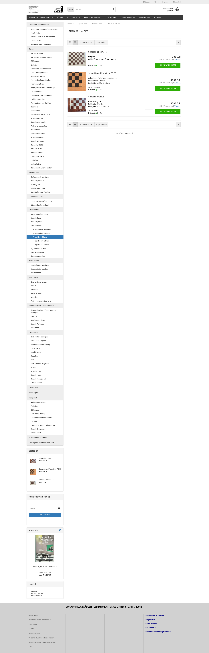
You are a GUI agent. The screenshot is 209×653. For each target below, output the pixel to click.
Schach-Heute (36, 375)
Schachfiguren (36, 222)
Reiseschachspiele (38, 256)
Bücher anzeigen (37, 53)
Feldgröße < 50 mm (40, 237)
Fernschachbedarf (92, 17)
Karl (32, 360)
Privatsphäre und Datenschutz (40, 620)
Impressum (33, 624)
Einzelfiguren (35, 185)
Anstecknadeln (36, 293)
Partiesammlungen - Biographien (43, 425)
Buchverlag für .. (45, 596)
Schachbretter (36, 226)
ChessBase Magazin (38, 341)
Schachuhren (36, 218)
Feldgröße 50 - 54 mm (41, 241)
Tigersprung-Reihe (38, 84)
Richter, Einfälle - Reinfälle (45, 566)
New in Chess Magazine (40, 364)
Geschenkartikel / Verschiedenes (41, 306)
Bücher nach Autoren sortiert (41, 168)
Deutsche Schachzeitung (40, 345)
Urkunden (34, 290)
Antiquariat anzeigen (38, 402)
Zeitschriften (33, 332)
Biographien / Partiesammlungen (43, 88)
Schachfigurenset (37, 181)
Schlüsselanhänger (38, 320)
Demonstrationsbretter (39, 269)
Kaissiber (34, 356)
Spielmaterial (111, 17)
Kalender (34, 316)
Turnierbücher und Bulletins (41, 103)
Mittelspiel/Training (38, 76)
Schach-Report (36, 383)
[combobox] (86, 42)
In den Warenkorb (167, 65)
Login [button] (165, 2)
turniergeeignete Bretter (41, 233)
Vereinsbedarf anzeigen (40, 265)
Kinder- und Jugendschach (41, 17)
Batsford (45, 592)
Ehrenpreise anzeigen (39, 282)
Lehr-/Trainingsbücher (39, 73)
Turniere (34, 421)
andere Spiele (36, 164)
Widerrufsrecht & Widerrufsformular (42, 642)
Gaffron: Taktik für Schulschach (43, 37)
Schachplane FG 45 (97, 52)
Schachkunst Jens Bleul (38, 437)
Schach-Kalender (37, 137)
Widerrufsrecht (34, 633)
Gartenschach (73, 17)
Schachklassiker (37, 118)
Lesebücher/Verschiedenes (41, 418)
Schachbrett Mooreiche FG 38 (102, 73)
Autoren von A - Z (37, 433)
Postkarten (35, 328)
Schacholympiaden (38, 134)
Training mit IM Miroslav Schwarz (41, 443)
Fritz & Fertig (35, 33)
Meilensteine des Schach (40, 114)
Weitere (157, 17)
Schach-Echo (36, 371)
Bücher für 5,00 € (37, 149)
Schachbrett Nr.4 (96, 96)
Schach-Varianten (37, 141)
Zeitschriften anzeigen (39, 337)
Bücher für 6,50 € (37, 153)
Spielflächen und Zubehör (40, 192)
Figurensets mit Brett (38, 248)
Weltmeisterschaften (39, 126)
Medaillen (34, 297)
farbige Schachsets (38, 252)
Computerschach (37, 156)
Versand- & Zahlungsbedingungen (41, 638)
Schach (33, 367)
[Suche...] (70, 9)
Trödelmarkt (33, 387)
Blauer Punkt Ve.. (45, 594)
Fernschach (35, 111)
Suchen (146, 2)
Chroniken (34, 107)
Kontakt (31, 629)
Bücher (60, 17)
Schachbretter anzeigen (42, 229)
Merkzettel (176, 2)
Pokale (33, 286)
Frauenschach (36, 92)
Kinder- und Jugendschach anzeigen (44, 29)
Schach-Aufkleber (37, 324)
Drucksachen (36, 273)
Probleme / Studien (38, 99)
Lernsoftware (36, 41)
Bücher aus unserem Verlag (41, 57)
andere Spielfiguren (38, 188)
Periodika (34, 160)
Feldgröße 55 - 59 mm (41, 245)
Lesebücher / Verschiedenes (41, 95)
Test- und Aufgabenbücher (41, 80)
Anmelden (45, 515)
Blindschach (35, 130)
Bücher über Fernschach (40, 205)
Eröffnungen (35, 61)
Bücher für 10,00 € (37, 145)
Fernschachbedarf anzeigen (41, 201)
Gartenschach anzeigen (40, 177)
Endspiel (34, 65)
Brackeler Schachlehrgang (41, 44)
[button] (156, 2)
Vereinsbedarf (128, 17)
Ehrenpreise (144, 17)
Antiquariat (33, 398)
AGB (30, 647)
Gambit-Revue (36, 352)
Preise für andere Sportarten (41, 301)
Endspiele (34, 406)
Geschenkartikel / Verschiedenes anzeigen (43, 311)
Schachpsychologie (38, 122)
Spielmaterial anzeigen (39, 214)
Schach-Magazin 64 (38, 379)
